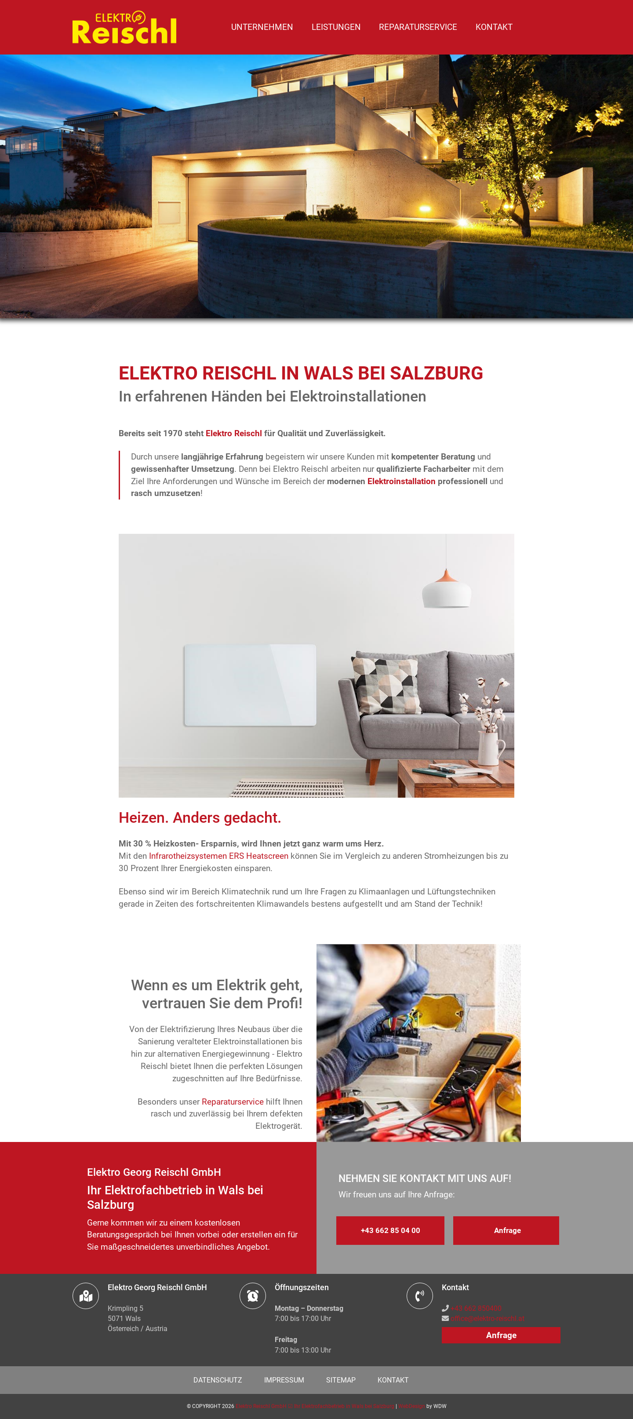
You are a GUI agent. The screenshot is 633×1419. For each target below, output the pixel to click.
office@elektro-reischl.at (487, 1318)
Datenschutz (217, 1380)
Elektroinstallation (401, 481)
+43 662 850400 (476, 1308)
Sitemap (341, 1380)
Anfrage (507, 1230)
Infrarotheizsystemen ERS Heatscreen (218, 856)
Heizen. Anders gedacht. (200, 817)
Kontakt (494, 27)
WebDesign (411, 1406)
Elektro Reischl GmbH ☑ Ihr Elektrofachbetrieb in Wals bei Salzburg (315, 1406)
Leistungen (336, 27)
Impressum (284, 1380)
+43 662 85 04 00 (390, 1230)
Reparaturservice (418, 27)
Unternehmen (262, 27)
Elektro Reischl (234, 433)
